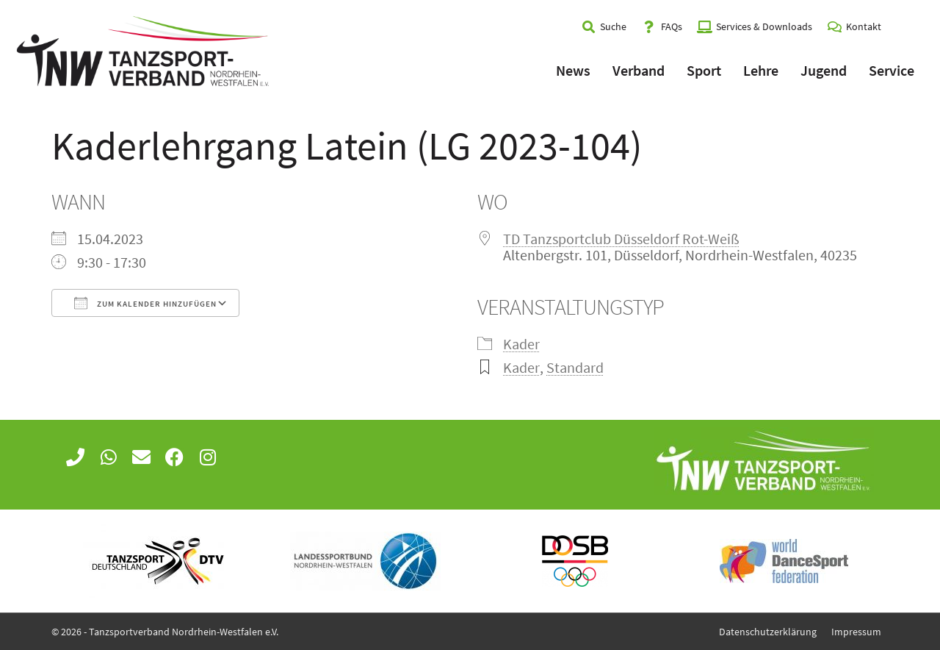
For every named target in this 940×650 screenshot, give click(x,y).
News (573, 70)
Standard (575, 367)
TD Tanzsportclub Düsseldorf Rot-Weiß (621, 238)
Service (891, 70)
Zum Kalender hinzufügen (145, 303)
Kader (521, 344)
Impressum (856, 631)
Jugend (823, 70)
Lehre (760, 70)
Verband (638, 70)
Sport (704, 70)
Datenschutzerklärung (768, 631)
